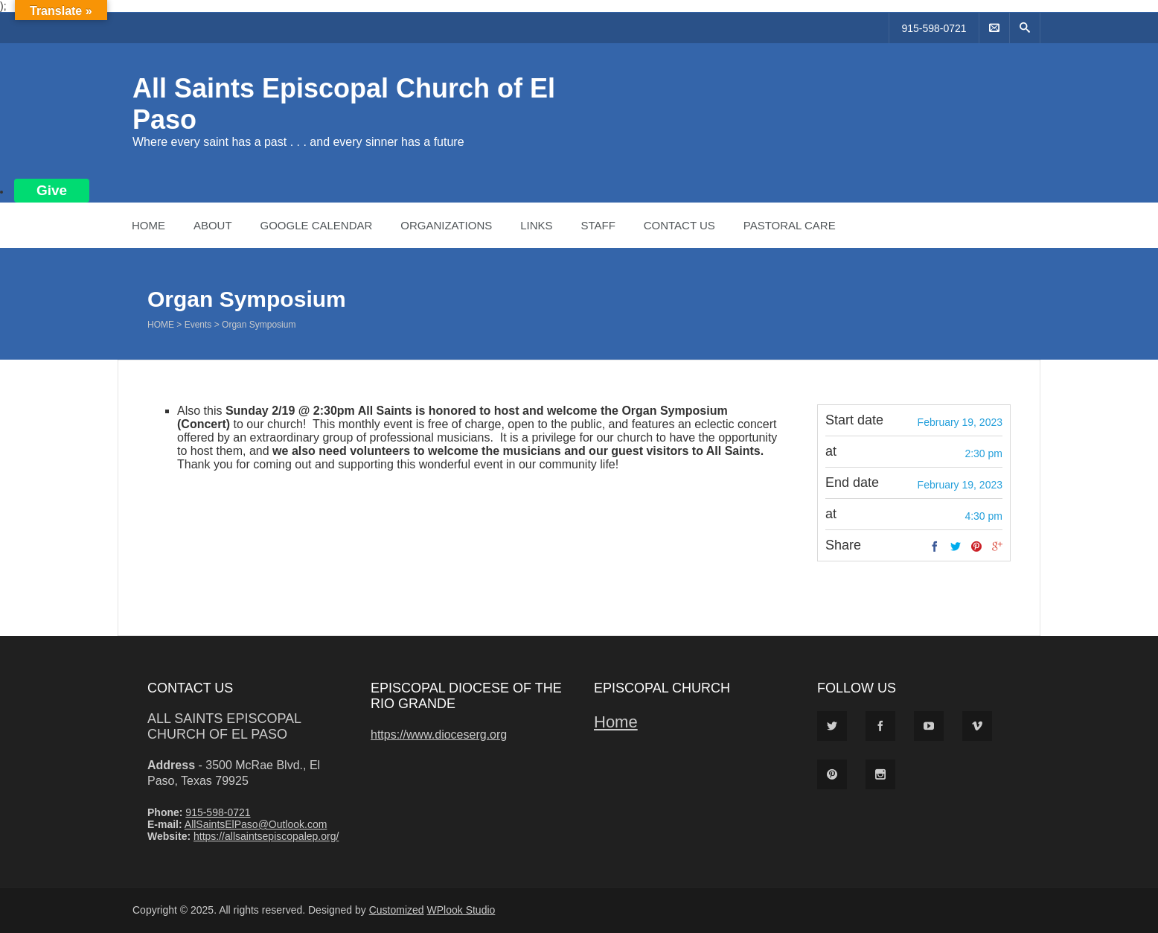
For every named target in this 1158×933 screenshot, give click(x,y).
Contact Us (679, 225)
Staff (597, 225)
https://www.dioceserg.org (439, 734)
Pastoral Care (789, 225)
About (212, 225)
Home (148, 225)
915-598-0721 (933, 28)
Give (51, 190)
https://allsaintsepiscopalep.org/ (266, 836)
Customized (396, 910)
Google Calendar (316, 225)
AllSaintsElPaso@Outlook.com (256, 824)
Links (536, 225)
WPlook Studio (461, 910)
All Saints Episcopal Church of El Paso (224, 726)
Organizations (446, 225)
